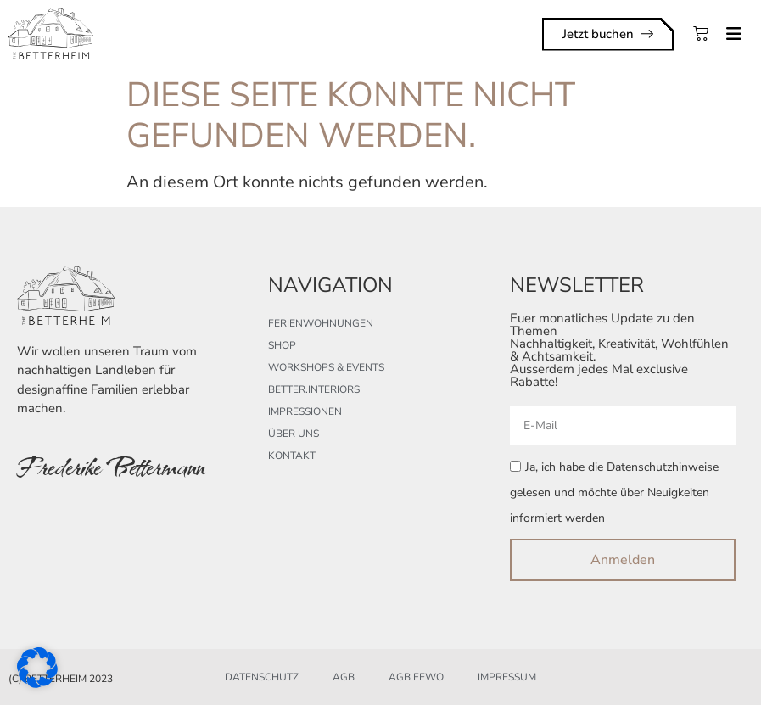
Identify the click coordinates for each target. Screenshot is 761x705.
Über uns (293, 433)
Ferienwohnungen (320, 323)
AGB (344, 677)
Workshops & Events (326, 367)
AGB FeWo (416, 677)
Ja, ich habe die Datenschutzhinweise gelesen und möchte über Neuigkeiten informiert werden (614, 493)
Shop (282, 345)
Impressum (507, 677)
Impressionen (305, 411)
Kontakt (292, 455)
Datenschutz (262, 677)
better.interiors (314, 389)
